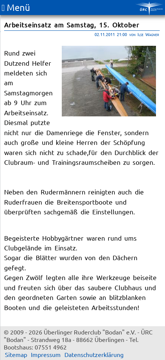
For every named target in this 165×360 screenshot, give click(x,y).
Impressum (46, 354)
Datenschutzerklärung (94, 354)
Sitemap (16, 354)
